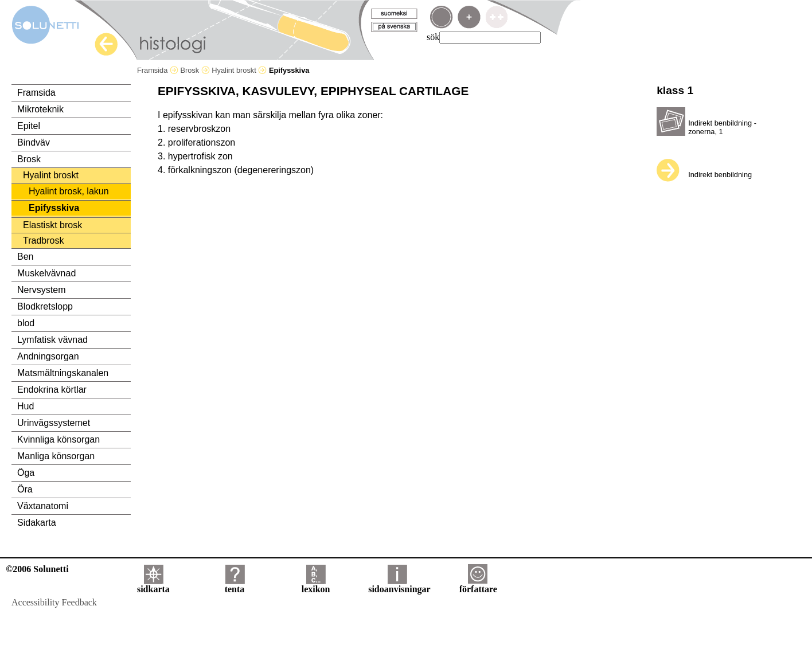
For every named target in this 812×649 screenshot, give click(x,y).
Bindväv (33, 142)
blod (25, 323)
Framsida (157, 70)
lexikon (316, 585)
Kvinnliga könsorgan (58, 439)
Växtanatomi (42, 506)
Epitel (28, 126)
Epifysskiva (54, 208)
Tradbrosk (43, 240)
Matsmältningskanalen (62, 373)
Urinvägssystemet (53, 423)
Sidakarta (36, 522)
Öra (25, 489)
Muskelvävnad (46, 273)
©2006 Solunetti (37, 569)
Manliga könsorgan (56, 456)
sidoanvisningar (399, 585)
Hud (25, 406)
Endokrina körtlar (52, 389)
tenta (235, 585)
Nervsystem (41, 290)
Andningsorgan (48, 356)
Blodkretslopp (45, 306)
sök (433, 37)
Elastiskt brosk (52, 225)
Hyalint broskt (239, 70)
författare (478, 585)
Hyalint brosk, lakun (69, 191)
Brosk (194, 70)
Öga (25, 473)
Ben (25, 256)
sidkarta (153, 585)
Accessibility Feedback (54, 602)
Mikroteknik (40, 109)
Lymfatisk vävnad (52, 340)
